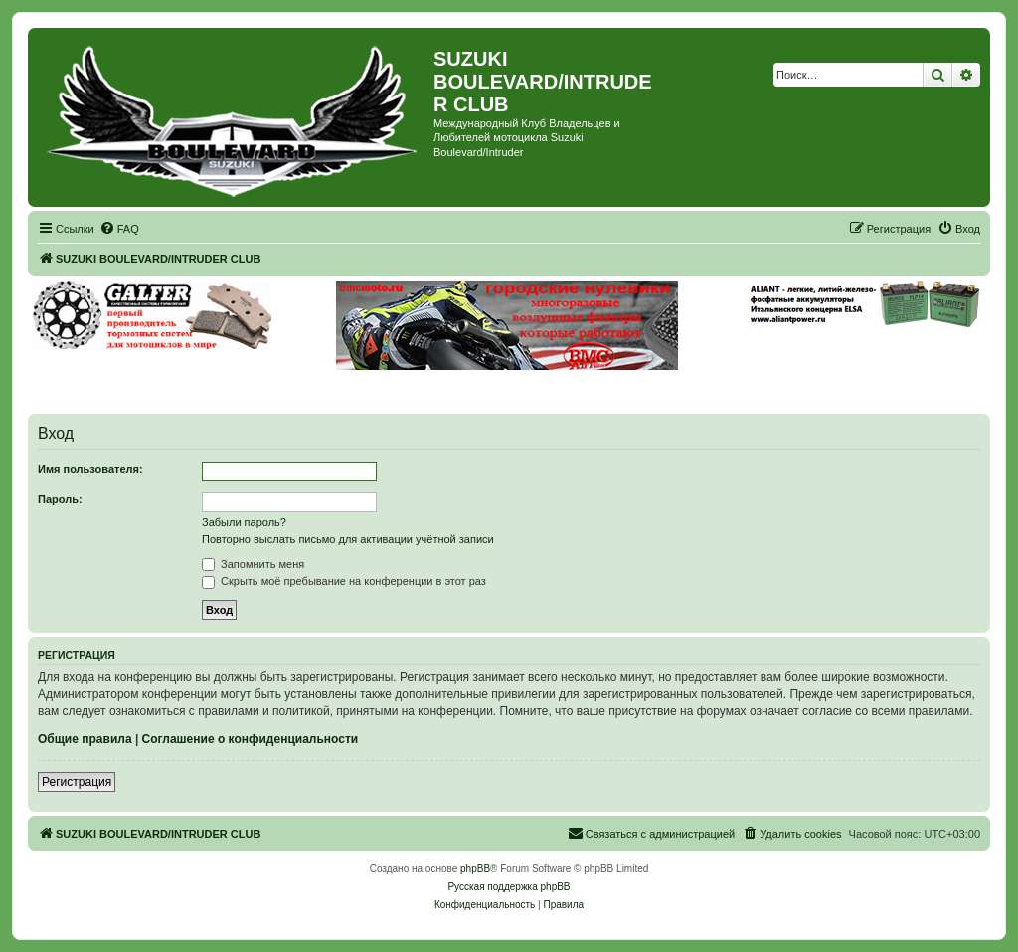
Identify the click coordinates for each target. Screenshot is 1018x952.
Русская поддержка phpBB (508, 886)
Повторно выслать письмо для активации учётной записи (348, 539)
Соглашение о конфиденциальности (250, 739)
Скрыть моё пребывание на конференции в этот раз (344, 581)
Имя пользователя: (90, 469)
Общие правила (85, 739)
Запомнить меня (253, 564)
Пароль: (60, 499)
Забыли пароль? (244, 522)
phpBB (475, 868)
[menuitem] (119, 229)
